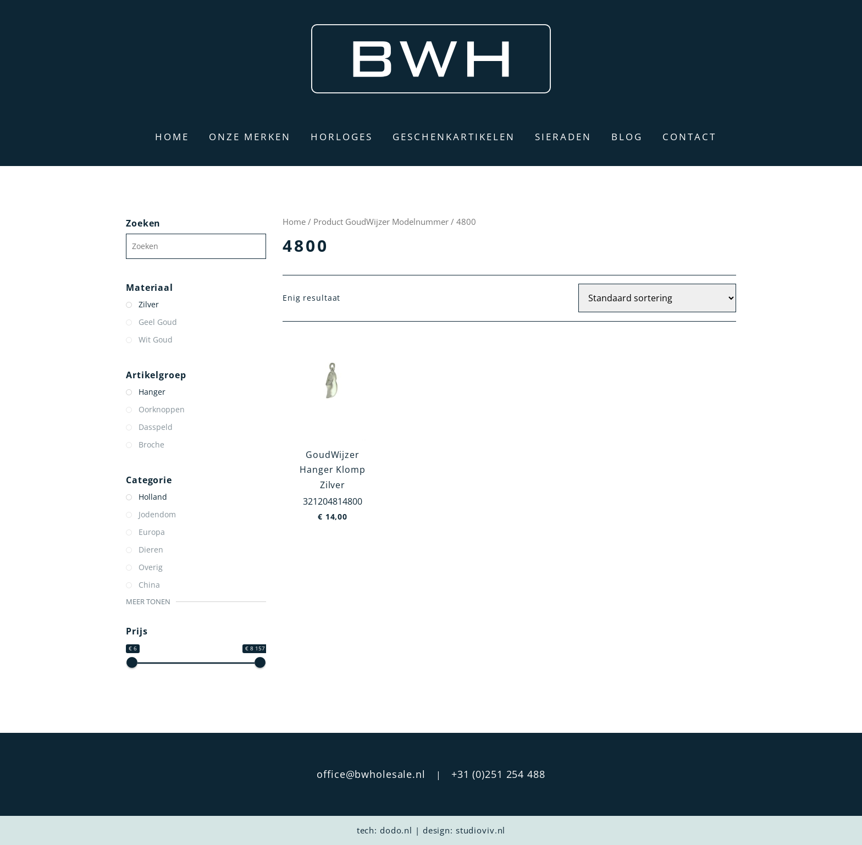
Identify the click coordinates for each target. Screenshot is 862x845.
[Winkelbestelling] (657, 298)
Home (172, 136)
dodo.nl (396, 830)
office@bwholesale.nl (371, 774)
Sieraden (563, 136)
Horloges (342, 136)
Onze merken (250, 136)
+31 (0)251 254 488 (498, 774)
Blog (627, 136)
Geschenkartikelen (454, 136)
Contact (689, 136)
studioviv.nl (481, 830)
